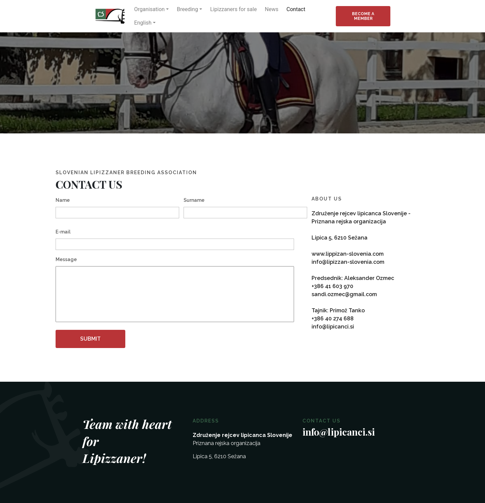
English (143, 23)
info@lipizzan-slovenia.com (348, 262)
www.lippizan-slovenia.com (348, 254)
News (271, 9)
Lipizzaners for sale (233, 9)
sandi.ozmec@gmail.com (344, 294)
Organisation (149, 9)
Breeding (187, 9)
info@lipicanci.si (333, 326)
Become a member (363, 16)
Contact (296, 9)
